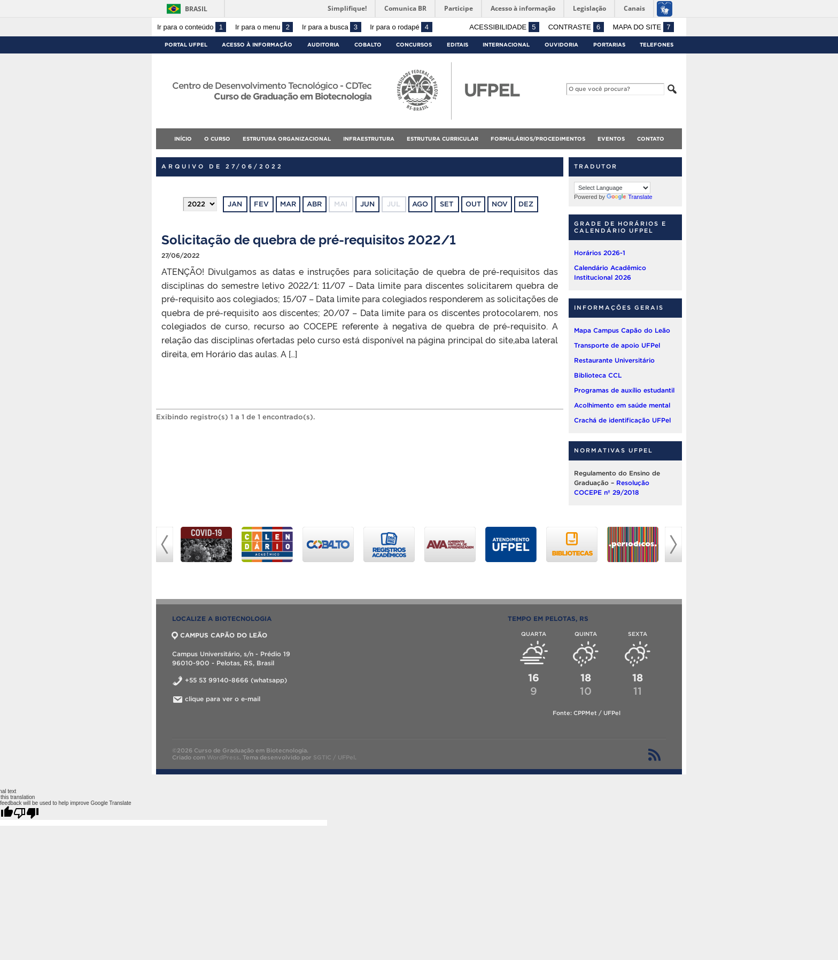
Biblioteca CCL (598, 375)
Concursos (414, 45)
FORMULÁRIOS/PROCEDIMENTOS (538, 139)
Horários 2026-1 (599, 252)
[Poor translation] (26, 813)
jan (235, 204)
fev (261, 204)
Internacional (506, 45)
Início (183, 139)
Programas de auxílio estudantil (624, 390)
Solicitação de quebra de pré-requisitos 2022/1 (308, 239)
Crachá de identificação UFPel (622, 420)
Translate (629, 197)
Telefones (656, 45)
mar (288, 204)
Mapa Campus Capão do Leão (622, 330)
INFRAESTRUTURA (368, 139)
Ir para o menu (264, 27)
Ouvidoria (561, 45)
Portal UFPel (186, 45)
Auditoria (323, 45)
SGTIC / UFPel (334, 757)
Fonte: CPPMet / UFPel (586, 713)
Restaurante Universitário (614, 360)
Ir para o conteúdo (191, 27)
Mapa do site (643, 27)
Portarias (609, 45)
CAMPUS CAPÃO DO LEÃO (219, 635)
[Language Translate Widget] (612, 188)
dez (525, 204)
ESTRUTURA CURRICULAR (442, 139)
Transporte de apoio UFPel (617, 345)
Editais (457, 45)
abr (314, 204)
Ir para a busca (331, 27)
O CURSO (217, 139)
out (473, 204)
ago (420, 204)
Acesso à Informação (257, 45)
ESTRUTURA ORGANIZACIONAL (287, 139)
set (446, 204)
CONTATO (650, 139)
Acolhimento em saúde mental (622, 405)
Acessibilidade (504, 27)
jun (367, 204)
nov (500, 204)
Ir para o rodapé (401, 27)
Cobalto (368, 45)
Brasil (196, 8)
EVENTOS (611, 139)
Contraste (576, 27)
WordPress (223, 757)
